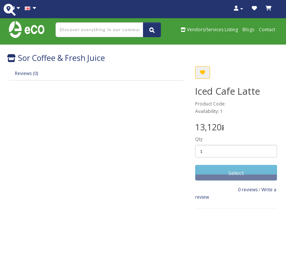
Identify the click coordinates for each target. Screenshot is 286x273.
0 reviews (248, 189)
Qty (199, 139)
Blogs (248, 29)
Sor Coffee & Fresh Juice (56, 58)
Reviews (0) (26, 73)
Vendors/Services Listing (209, 29)
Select (236, 172)
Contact (267, 29)
